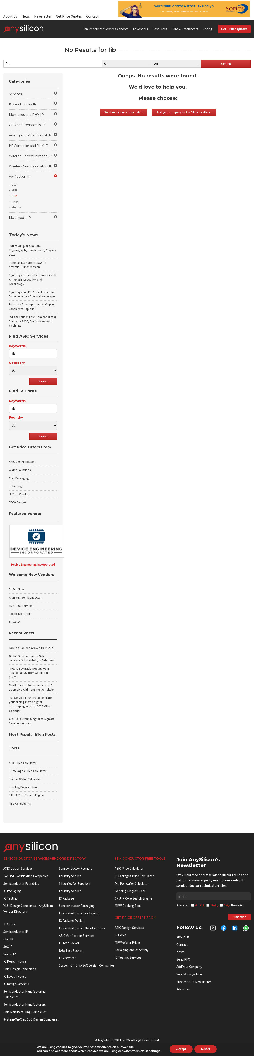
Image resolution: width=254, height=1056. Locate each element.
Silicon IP (9, 954)
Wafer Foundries (20, 470)
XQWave (14, 622)
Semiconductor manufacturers (24, 1004)
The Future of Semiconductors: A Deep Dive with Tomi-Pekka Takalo (31, 687)
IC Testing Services (128, 957)
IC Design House (14, 961)
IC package (66, 898)
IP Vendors (140, 29)
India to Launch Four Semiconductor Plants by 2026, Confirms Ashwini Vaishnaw (32, 321)
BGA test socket (70, 950)
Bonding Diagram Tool (23, 787)
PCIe (14, 196)
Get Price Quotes (69, 16)
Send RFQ (183, 959)
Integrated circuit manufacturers (82, 928)
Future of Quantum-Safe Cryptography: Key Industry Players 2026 (32, 250)
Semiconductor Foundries (21, 883)
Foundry (16, 418)
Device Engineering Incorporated (33, 565)
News (26, 16)
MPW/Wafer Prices (128, 942)
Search (226, 64)
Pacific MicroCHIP (20, 614)
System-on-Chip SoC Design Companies (31, 1019)
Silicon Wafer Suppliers (74, 883)
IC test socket (69, 943)
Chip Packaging (19, 478)
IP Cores (120, 935)
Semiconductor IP (15, 932)
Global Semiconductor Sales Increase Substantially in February (31, 658)
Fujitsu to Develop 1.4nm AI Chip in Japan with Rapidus (31, 306)
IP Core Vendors (19, 494)
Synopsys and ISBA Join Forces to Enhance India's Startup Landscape (32, 294)
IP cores (9, 924)
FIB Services (67, 958)
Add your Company (189, 967)
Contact (92, 16)
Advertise (183, 989)
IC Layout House (14, 976)
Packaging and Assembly (131, 950)
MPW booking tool (128, 906)
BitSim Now (16, 589)
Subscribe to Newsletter (193, 982)
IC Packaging (12, 891)
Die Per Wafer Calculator (25, 779)
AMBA (15, 202)
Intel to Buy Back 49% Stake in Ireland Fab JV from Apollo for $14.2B (29, 672)
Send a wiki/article (189, 974)
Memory (17, 207)
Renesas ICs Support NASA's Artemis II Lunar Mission (27, 265)
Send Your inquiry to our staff (123, 112)
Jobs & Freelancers (185, 29)
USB (14, 185)
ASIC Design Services (18, 868)
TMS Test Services (21, 606)
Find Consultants (20, 804)
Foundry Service (70, 876)
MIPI (14, 190)
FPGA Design (17, 502)
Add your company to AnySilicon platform (184, 112)
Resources (159, 29)
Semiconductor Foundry (75, 868)
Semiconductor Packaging (77, 906)
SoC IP (7, 946)
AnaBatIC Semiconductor (25, 597)
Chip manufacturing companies (25, 1012)
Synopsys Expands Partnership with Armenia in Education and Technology (32, 279)
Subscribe (239, 917)
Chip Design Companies (19, 969)
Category (17, 363)
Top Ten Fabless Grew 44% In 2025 (31, 648)
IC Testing (15, 486)
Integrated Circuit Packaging (78, 913)
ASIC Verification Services (76, 936)
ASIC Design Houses (22, 462)
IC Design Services (16, 984)
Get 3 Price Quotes (234, 29)
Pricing (207, 29)
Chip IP (8, 939)
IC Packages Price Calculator (27, 771)
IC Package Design (71, 920)
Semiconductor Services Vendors (105, 29)
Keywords (17, 346)
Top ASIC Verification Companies (25, 876)
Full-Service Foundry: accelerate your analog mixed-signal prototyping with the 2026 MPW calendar (30, 704)
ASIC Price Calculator (22, 763)
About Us (10, 16)
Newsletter (43, 16)
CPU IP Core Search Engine (26, 795)
